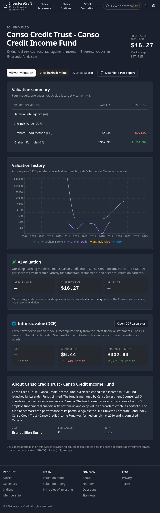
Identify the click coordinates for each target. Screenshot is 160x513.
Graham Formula (29, 142)
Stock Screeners (46, 6)
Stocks (7, 478)
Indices (8, 489)
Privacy (127, 478)
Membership (12, 495)
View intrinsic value (53, 73)
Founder (88, 484)
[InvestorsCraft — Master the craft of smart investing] (17, 6)
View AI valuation (21, 73)
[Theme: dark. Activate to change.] (146, 6)
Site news (88, 495)
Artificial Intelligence (31, 114)
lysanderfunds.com (24, 57)
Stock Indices (68, 6)
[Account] (154, 6)
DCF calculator (83, 73)
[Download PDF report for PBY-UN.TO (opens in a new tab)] (118, 73)
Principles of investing (58, 489)
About (86, 478)
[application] (80, 210)
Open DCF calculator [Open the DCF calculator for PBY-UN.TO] (131, 323)
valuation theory (92, 299)
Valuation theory (54, 484)
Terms (126, 484)
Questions (89, 489)
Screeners (10, 484)
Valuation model (54, 478)
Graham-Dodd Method (33, 133)
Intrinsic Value (28, 123)
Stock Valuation (89, 6)
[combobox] (121, 5)
